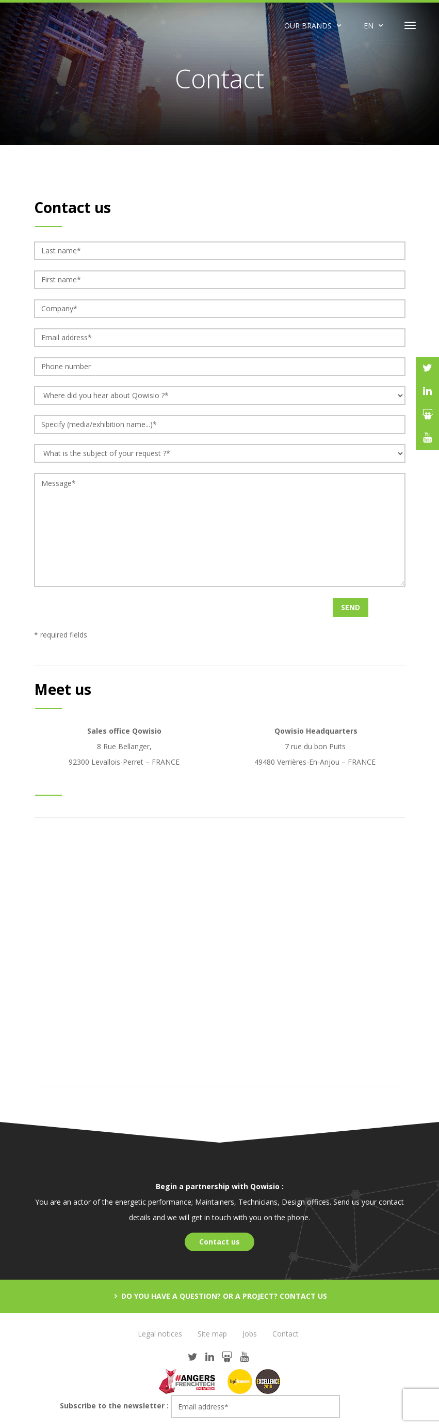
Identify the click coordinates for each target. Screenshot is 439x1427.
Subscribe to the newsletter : (114, 1405)
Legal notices (160, 1334)
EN (368, 26)
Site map (212, 1334)
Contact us (219, 1242)
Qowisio (61, 25)
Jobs (249, 1334)
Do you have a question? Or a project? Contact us (223, 1296)
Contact (285, 1334)
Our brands (308, 26)
